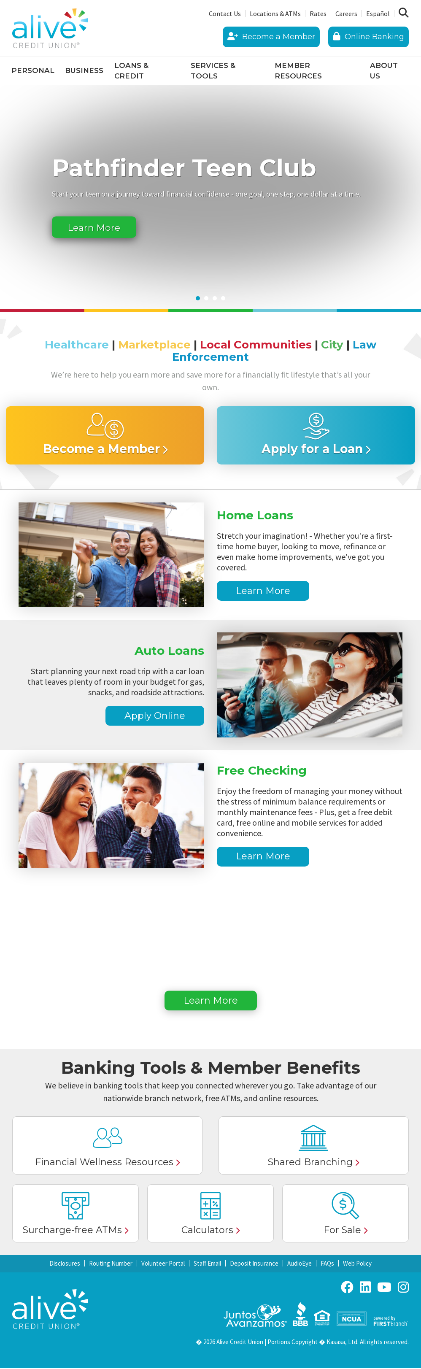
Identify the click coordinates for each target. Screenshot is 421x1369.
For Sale (342, 1231)
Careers (346, 13)
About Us (384, 71)
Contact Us (225, 13)
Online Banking (368, 36)
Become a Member (271, 36)
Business (84, 70)
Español (378, 13)
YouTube (384, 1288)
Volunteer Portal (163, 1264)
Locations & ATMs (275, 13)
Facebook (347, 1288)
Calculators (207, 1231)
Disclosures (64, 1264)
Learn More (98, 227)
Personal (32, 70)
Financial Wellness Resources (104, 1163)
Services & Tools (213, 71)
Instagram (403, 1288)
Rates (318, 13)
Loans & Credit (131, 71)
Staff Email (207, 1264)
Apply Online (154, 716)
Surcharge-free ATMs (72, 1231)
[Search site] (404, 13)
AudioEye (299, 1264)
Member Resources (298, 71)
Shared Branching (310, 1163)
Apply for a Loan (312, 449)
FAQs (327, 1264)
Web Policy (357, 1264)
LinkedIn (365, 1288)
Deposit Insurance (254, 1264)
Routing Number (110, 1264)
